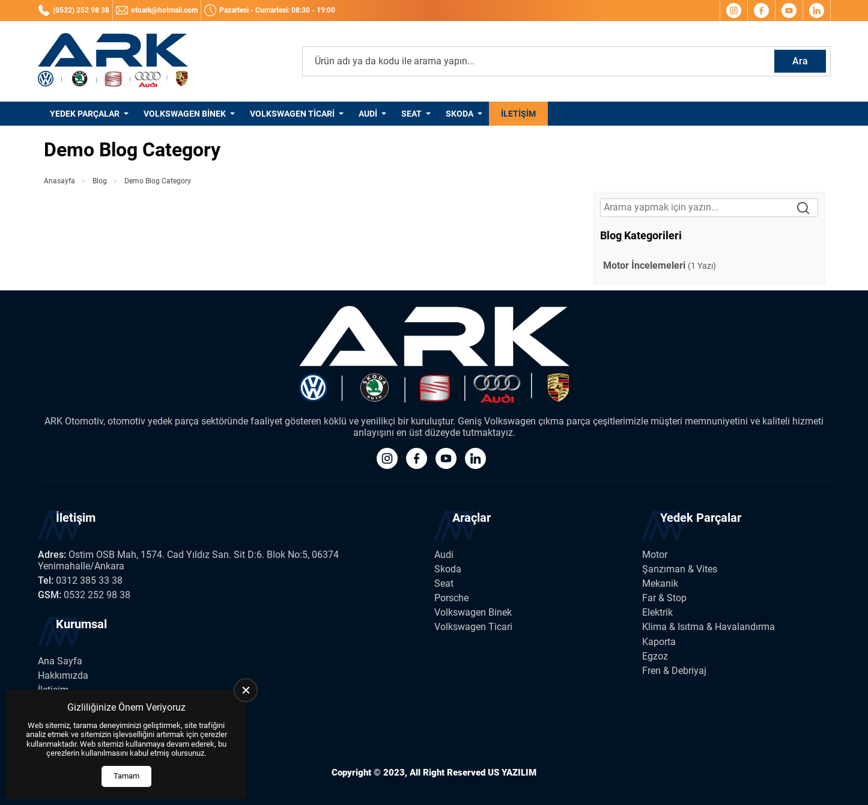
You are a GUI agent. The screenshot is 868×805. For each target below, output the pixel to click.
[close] (246, 690)
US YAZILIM (512, 772)
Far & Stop (664, 598)
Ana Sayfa (60, 661)
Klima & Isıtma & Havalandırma (708, 626)
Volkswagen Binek (185, 113)
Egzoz (655, 656)
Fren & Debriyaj (674, 670)
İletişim (518, 113)
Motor (654, 554)
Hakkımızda (63, 675)
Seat (411, 113)
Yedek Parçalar (85, 113)
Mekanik (660, 583)
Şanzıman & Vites (679, 569)
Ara (800, 61)
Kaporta (659, 641)
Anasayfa (59, 181)
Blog (100, 181)
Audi (368, 113)
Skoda (459, 113)
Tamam (126, 775)
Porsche (451, 598)
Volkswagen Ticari (292, 113)
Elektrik (657, 612)
